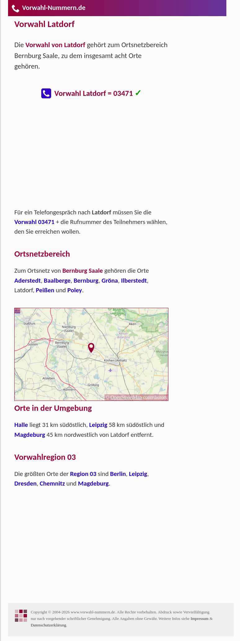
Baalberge (57, 280)
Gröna (109, 280)
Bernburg (85, 280)
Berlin (118, 474)
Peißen (45, 290)
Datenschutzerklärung (48, 625)
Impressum (200, 618)
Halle (21, 425)
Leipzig (98, 425)
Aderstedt (27, 280)
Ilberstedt (134, 280)
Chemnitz (52, 483)
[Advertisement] (96, 156)
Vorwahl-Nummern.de (48, 7)
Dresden (25, 483)
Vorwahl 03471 (34, 222)
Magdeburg (29, 435)
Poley (74, 290)
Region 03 (83, 474)
